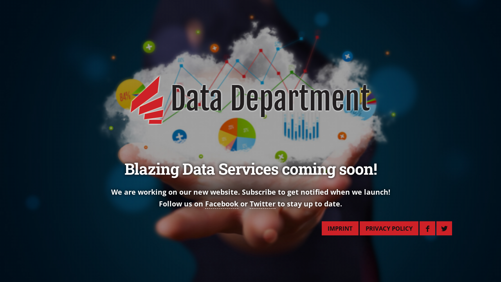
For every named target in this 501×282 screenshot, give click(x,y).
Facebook (221, 203)
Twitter (263, 203)
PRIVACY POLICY (389, 228)
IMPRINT (340, 228)
